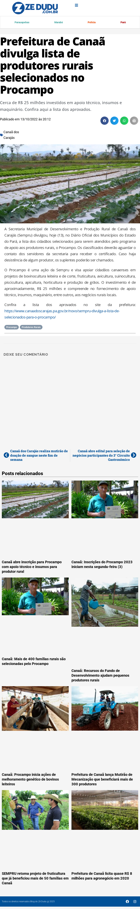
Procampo (11, 327)
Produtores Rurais (31, 327)
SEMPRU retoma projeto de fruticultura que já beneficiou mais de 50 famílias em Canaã (35, 879)
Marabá (58, 22)
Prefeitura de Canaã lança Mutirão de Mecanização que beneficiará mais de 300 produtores (102, 780)
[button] (104, 121)
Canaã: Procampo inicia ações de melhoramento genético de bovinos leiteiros (30, 780)
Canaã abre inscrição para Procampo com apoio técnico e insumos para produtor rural (32, 567)
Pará (122, 22)
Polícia (91, 22)
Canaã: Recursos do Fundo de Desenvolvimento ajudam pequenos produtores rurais (100, 676)
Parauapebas (22, 22)
